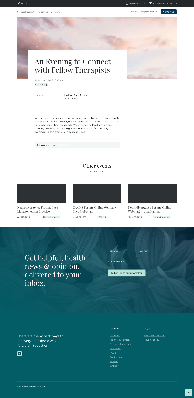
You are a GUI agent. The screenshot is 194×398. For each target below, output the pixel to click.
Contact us (116, 357)
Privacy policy (151, 339)
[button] (26, 12)
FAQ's (113, 352)
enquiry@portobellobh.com (165, 3)
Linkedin (115, 366)
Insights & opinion (120, 339)
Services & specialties (121, 344)
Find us (24, 3)
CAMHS (102, 219)
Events (37, 46)
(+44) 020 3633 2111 (137, 3)
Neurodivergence (51, 219)
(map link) (70, 98)
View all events (97, 171)
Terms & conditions (154, 335)
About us (115, 335)
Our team (115, 348)
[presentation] (127, 286)
